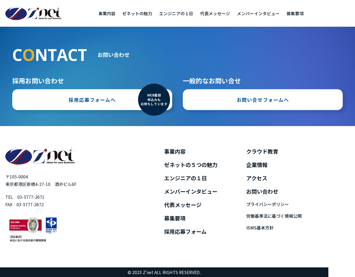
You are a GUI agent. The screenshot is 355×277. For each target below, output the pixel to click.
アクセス (256, 178)
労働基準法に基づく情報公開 (274, 216)
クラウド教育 (262, 151)
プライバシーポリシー (267, 204)
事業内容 (106, 13)
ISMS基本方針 (260, 227)
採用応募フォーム (185, 231)
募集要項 (295, 13)
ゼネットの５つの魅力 (190, 165)
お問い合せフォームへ (263, 99)
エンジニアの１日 (176, 13)
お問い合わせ (262, 191)
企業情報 (257, 165)
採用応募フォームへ (119, 99)
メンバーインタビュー (258, 13)
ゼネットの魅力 (137, 13)
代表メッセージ (215, 13)
